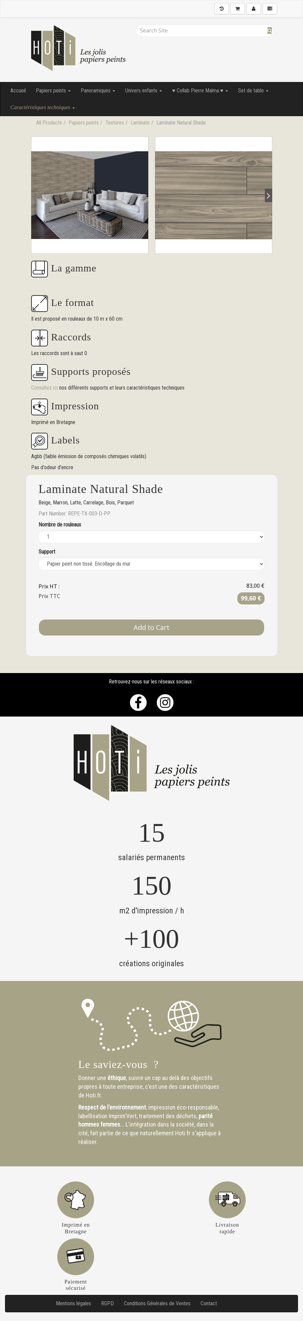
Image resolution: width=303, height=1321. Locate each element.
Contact (209, 1303)
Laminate (140, 122)
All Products (49, 122)
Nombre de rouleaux (60, 524)
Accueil (18, 90)
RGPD (107, 1303)
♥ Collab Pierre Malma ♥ (200, 90)
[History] (221, 8)
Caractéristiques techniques (42, 107)
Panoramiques (98, 90)
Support (47, 552)
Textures (114, 122)
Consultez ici (45, 388)
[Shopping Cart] (237, 8)
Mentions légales (73, 1303)
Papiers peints (53, 90)
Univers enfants (143, 90)
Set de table (253, 90)
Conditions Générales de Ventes (157, 1303)
